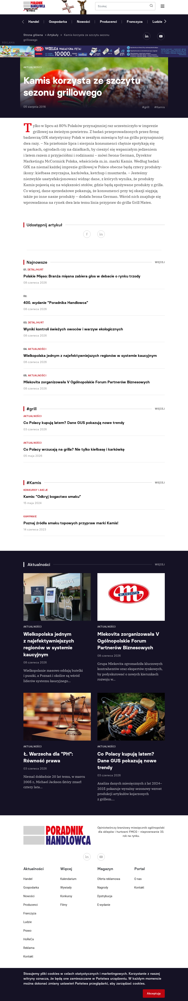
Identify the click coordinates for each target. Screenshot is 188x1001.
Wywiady (66, 887)
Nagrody (102, 887)
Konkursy (66, 896)
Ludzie (157, 22)
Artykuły (52, 35)
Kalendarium (68, 879)
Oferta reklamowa (108, 879)
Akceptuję (154, 993)
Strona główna (33, 35)
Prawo (27, 930)
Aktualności (37, 349)
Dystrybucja (104, 896)
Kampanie (30, 516)
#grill (145, 107)
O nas (138, 879)
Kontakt (28, 956)
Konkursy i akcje (35, 490)
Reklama (29, 947)
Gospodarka (58, 22)
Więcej (160, 262)
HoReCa (28, 939)
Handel (33, 22)
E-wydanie (103, 904)
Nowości (83, 22)
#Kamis (159, 107)
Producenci (108, 22)
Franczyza (135, 22)
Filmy (63, 904)
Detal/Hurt (36, 269)
